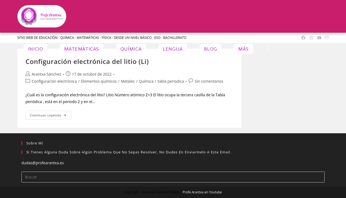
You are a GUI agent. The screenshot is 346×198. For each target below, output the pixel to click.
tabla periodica (171, 81)
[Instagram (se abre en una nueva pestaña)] (311, 38)
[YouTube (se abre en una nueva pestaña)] (319, 38)
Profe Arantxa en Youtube (202, 192)
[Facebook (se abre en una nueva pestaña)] (303, 38)
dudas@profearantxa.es (42, 162)
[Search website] (268, 49)
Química (146, 81)
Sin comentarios (209, 81)
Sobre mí (34, 143)
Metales (128, 81)
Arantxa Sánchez (46, 74)
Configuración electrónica (54, 81)
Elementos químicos (99, 81)
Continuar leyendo (51, 114)
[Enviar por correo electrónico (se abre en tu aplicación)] (326, 38)
